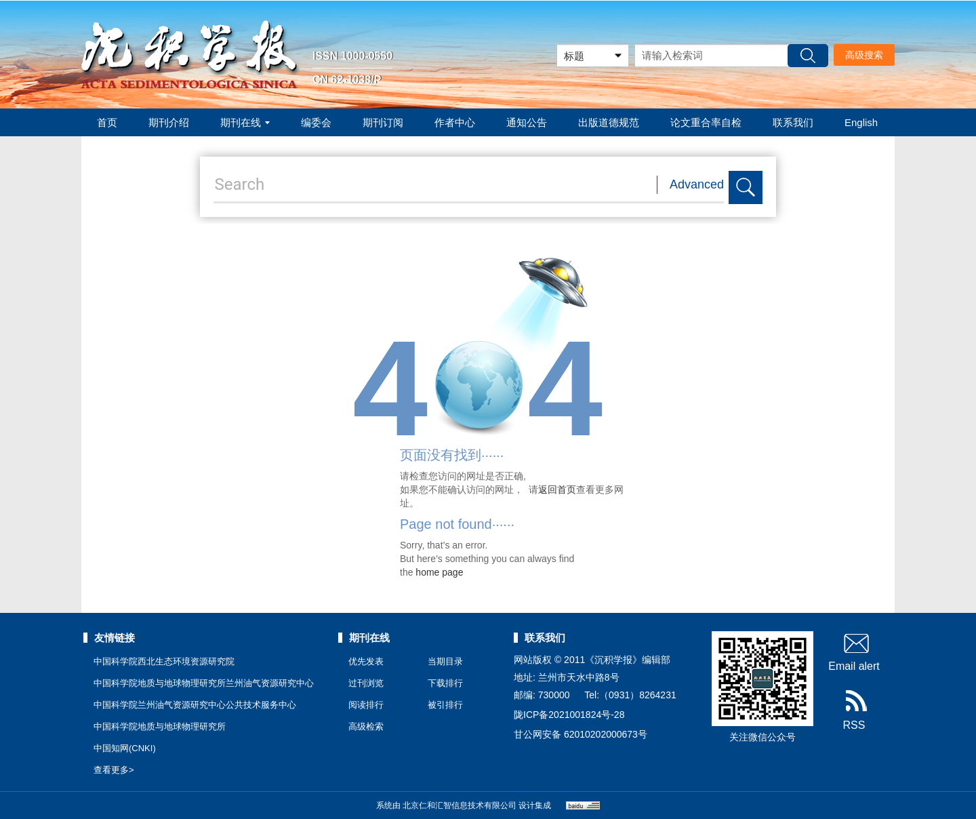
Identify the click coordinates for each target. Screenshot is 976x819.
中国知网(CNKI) (125, 748)
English (861, 122)
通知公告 (526, 122)
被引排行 (445, 705)
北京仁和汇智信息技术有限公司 (459, 805)
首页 (107, 122)
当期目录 (445, 661)
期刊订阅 (383, 122)
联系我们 (793, 122)
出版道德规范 (608, 122)
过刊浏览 (366, 683)
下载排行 (445, 683)
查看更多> (114, 770)
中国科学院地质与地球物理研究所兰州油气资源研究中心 (204, 683)
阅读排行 (366, 705)
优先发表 (366, 661)
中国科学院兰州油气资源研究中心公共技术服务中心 (195, 705)
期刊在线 (245, 122)
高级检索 (366, 726)
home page (439, 572)
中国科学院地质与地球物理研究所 (160, 726)
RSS (854, 710)
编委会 (316, 122)
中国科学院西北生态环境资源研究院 (164, 661)
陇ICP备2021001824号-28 (569, 714)
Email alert (854, 651)
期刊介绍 (168, 122)
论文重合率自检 (705, 122)
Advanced (697, 184)
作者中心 (454, 122)
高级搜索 (864, 54)
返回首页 (557, 489)
